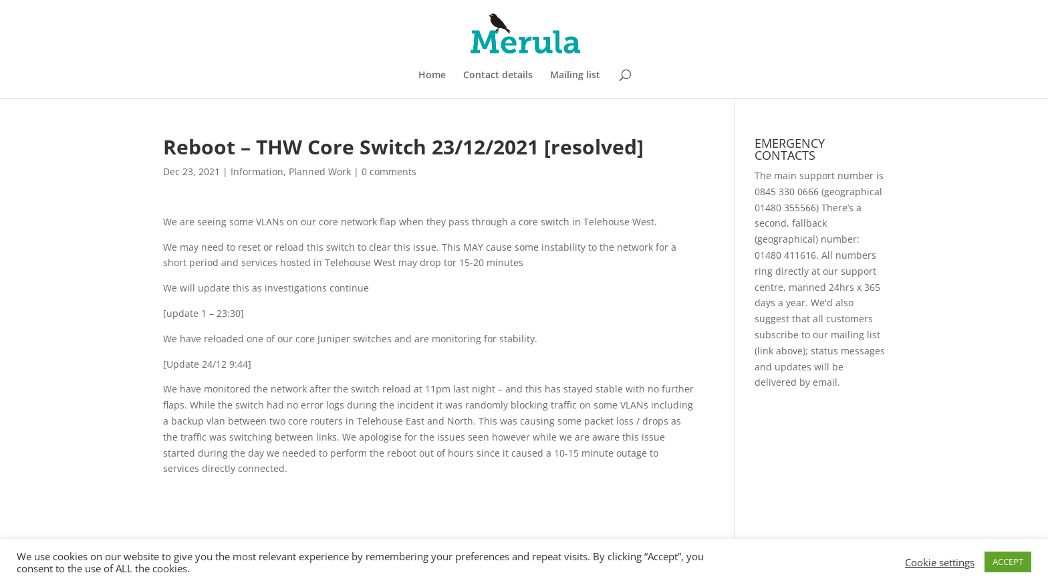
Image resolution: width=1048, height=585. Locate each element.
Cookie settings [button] (939, 562)
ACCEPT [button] (1008, 562)
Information (257, 171)
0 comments (389, 171)
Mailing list (575, 75)
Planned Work (320, 171)
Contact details (498, 75)
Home (432, 75)
